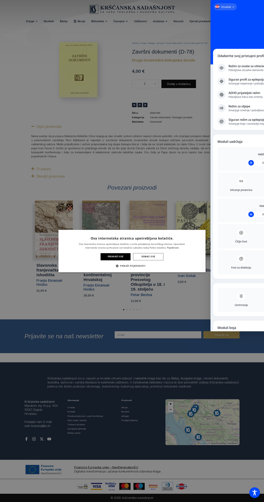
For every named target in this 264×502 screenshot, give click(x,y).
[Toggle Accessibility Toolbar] (254, 492)
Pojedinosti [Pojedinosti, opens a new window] (173, 247)
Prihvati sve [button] (116, 256)
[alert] (132, 251)
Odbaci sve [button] (148, 256)
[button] (132, 266)
